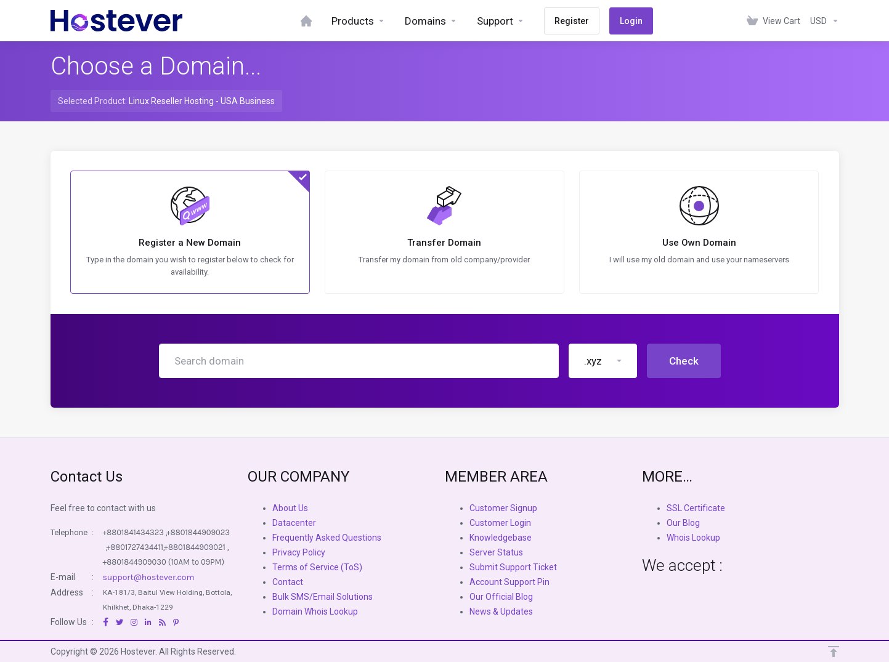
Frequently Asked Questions (326, 538)
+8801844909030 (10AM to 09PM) (164, 562)
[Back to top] (833, 651)
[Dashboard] (306, 20)
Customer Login (500, 523)
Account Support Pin (509, 582)
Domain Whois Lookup (315, 611)
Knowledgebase (500, 538)
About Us (290, 508)
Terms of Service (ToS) (317, 567)
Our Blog (683, 523)
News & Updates (501, 611)
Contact (287, 582)
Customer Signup (503, 508)
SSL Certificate (696, 508)
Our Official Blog (501, 597)
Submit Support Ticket (513, 567)
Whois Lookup (693, 538)
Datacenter (294, 523)
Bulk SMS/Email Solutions (322, 597)
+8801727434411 (135, 547)
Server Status (496, 552)
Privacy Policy (298, 552)
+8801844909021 (194, 547)
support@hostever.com (149, 577)
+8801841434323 (133, 532)
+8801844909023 (198, 532)
